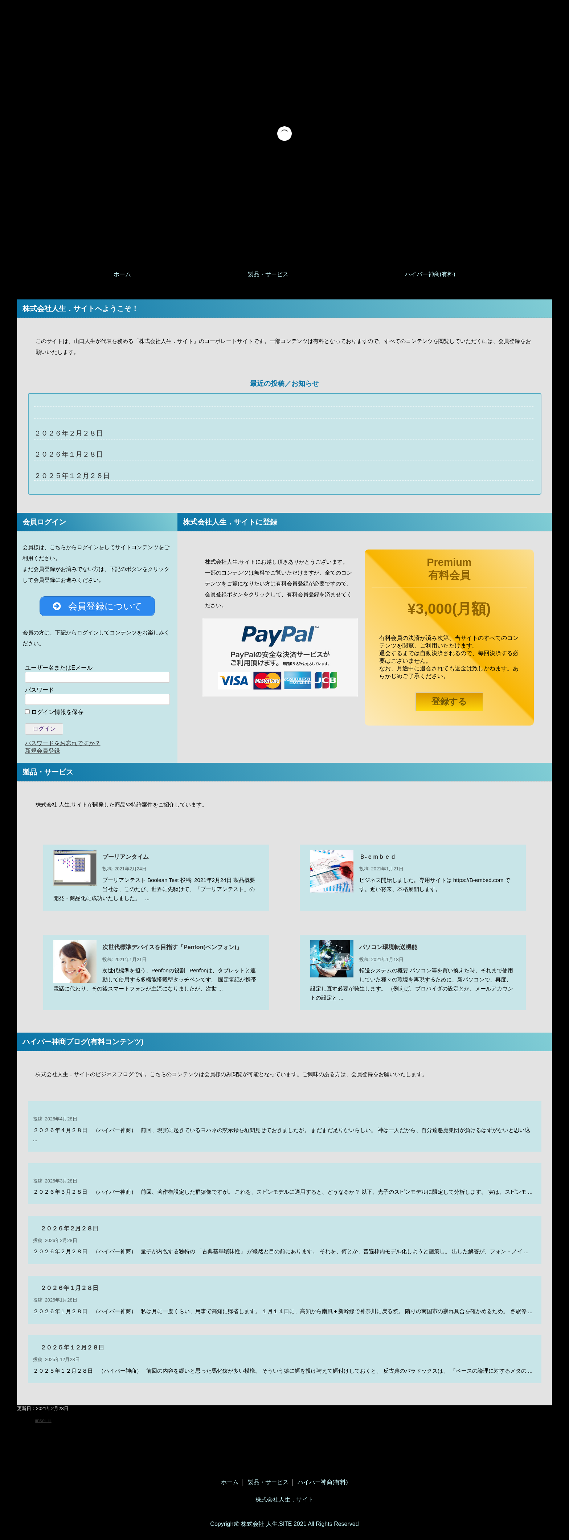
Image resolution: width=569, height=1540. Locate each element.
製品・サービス (268, 274)
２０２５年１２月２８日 (72, 475)
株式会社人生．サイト (284, 1500)
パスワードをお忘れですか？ (63, 746)
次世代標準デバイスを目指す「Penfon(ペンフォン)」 (172, 950)
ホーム (122, 274)
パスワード (39, 692)
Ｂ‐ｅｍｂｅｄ (377, 859)
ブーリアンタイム (125, 859)
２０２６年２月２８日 (68, 433)
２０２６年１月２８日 (68, 454)
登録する (449, 701)
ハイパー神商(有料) (430, 274)
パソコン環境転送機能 (388, 950)
